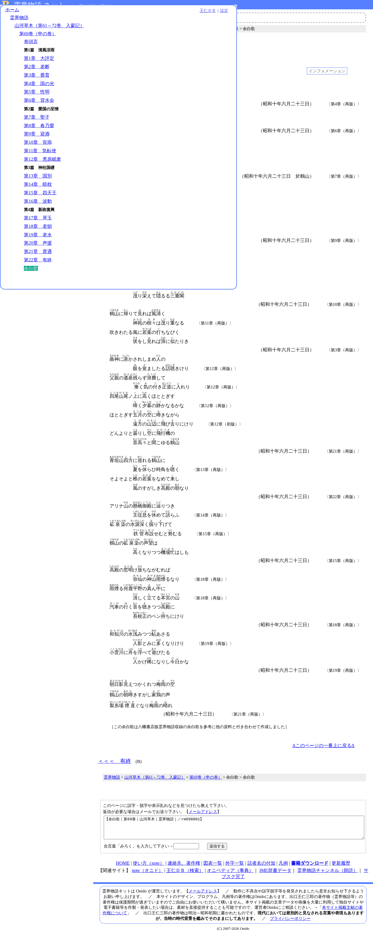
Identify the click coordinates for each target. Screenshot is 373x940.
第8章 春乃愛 (39, 130)
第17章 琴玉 (38, 222)
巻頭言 (31, 46)
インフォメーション (327, 71)
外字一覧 (234, 867)
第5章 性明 (37, 96)
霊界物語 (19, 22)
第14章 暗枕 (38, 188)
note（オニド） (147, 874)
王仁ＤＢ (64, 15)
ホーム (12, 14)
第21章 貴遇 (38, 256)
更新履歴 (341, 867)
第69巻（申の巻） (38, 38)
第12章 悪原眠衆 (42, 163)
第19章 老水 (38, 239)
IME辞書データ (275, 874)
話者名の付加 (261, 867)
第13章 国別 (38, 180)
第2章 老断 (37, 71)
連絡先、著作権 (184, 867)
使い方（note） (148, 867)
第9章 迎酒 (37, 138)
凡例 (283, 867)
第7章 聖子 (37, 121)
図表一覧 (212, 867)
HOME (123, 867)
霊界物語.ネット (39, 5)
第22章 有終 (38, 264)
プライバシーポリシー (290, 922)
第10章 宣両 (38, 147)
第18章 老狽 (38, 231)
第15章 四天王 (40, 197)
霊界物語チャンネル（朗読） (327, 874)
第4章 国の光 (39, 88)
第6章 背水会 (39, 105)
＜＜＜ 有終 (114, 44)
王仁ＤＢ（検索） (185, 874)
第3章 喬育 (37, 79)
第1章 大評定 (39, 63)
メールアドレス (203, 811)
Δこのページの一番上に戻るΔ (323, 745)
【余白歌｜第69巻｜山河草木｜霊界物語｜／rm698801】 (234, 830)
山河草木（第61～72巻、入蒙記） (50, 30)
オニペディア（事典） (230, 874)
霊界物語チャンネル (168, 17)
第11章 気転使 (40, 155)
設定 (80, 15)
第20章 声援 (38, 247)
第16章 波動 (38, 205)
